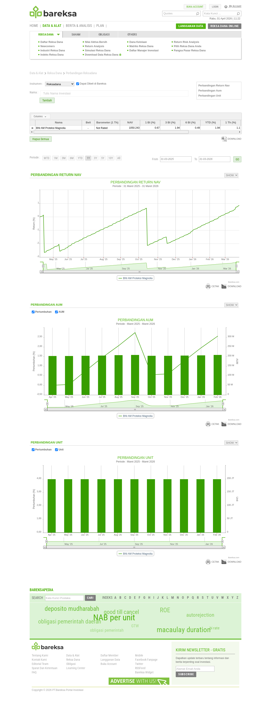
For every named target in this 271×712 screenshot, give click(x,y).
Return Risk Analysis (186, 42)
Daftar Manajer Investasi (144, 50)
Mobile (139, 655)
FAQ (34, 672)
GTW (135, 626)
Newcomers (47, 46)
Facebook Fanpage (146, 659)
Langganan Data (110, 659)
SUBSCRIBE (186, 674)
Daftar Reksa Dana (51, 42)
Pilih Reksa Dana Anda (187, 46)
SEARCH (37, 598)
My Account (232, 6)
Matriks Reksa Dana (141, 46)
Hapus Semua (40, 139)
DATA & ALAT (52, 26)
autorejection (200, 615)
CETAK (212, 286)
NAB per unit (114, 617)
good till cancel (121, 612)
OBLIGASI (104, 34)
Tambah (47, 100)
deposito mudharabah (72, 609)
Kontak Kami (39, 659)
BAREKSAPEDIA (41, 590)
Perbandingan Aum (210, 90)
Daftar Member (109, 655)
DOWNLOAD (231, 139)
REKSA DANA (46, 34)
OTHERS (132, 34)
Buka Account (109, 664)
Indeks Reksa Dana (52, 54)
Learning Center (75, 668)
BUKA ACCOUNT (195, 6)
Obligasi (71, 664)
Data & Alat (36, 73)
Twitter (139, 664)
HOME (34, 26)
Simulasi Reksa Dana (98, 50)
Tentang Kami (40, 655)
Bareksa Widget (144, 672)
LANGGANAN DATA (190, 26)
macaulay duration (184, 629)
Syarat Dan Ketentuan (44, 668)
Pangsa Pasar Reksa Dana (190, 50)
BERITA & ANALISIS (79, 26)
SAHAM (76, 34)
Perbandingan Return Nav (214, 85)
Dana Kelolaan (138, 42)
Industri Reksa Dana (52, 50)
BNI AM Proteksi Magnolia (50, 128)
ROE (165, 610)
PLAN (100, 26)
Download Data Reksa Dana (101, 54)
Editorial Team (40, 664)
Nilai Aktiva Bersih (96, 42)
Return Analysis (94, 46)
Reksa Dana (54, 73)
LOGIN (215, 6)
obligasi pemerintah (107, 630)
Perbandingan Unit (209, 95)
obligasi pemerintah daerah (69, 622)
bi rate (215, 628)
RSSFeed (140, 668)
